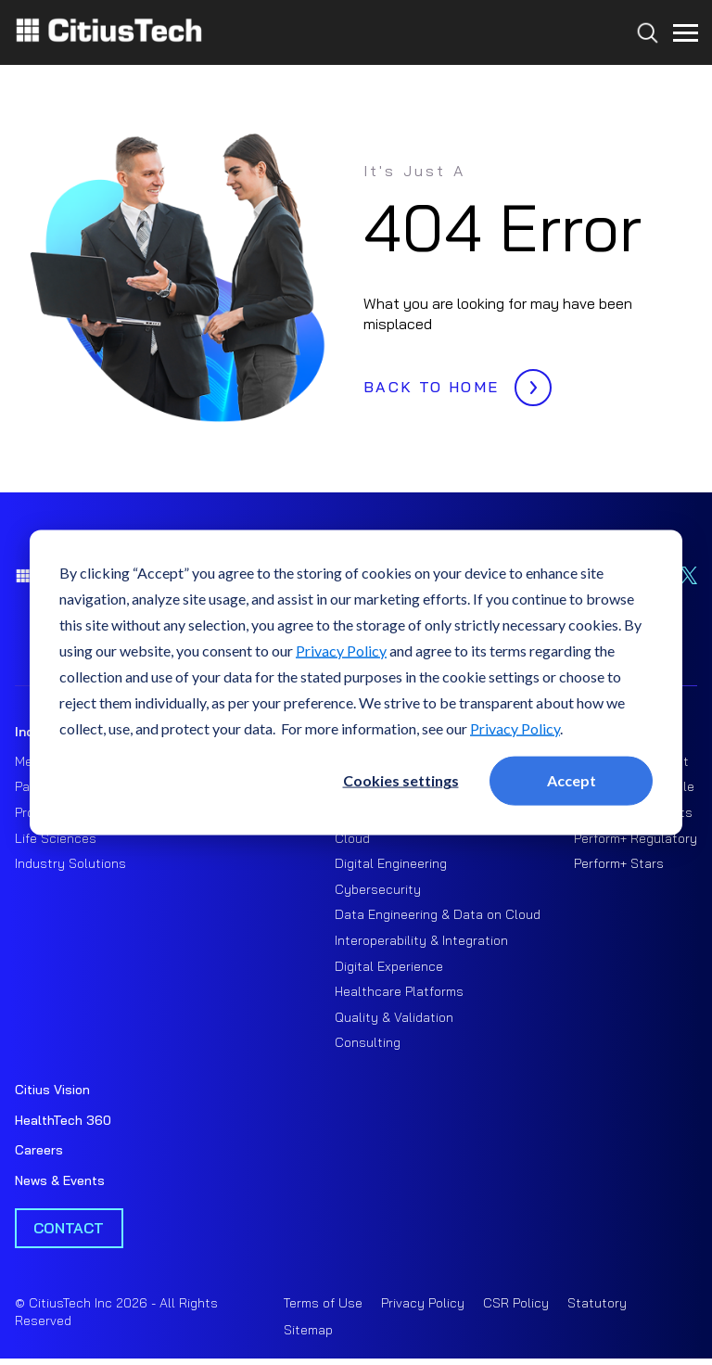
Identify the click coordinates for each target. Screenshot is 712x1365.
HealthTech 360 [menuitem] (63, 1120)
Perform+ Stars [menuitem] (619, 863)
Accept (571, 780)
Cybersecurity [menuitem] (378, 889)
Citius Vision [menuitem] (52, 1089)
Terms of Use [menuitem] (323, 1303)
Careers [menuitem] (39, 1150)
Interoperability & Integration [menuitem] (421, 940)
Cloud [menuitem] (352, 838)
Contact (68, 1227)
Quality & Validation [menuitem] (394, 1017)
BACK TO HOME (452, 382)
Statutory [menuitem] (597, 1303)
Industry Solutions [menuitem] (70, 863)
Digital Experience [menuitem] (389, 966)
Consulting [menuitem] (367, 1042)
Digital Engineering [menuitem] (391, 863)
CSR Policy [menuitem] (516, 1303)
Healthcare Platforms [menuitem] (399, 991)
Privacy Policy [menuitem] (422, 1303)
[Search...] (643, 66)
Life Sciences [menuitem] (55, 838)
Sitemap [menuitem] (308, 1329)
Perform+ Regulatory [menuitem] (635, 838)
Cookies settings (401, 780)
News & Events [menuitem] (60, 1180)
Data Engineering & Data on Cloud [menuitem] (437, 914)
